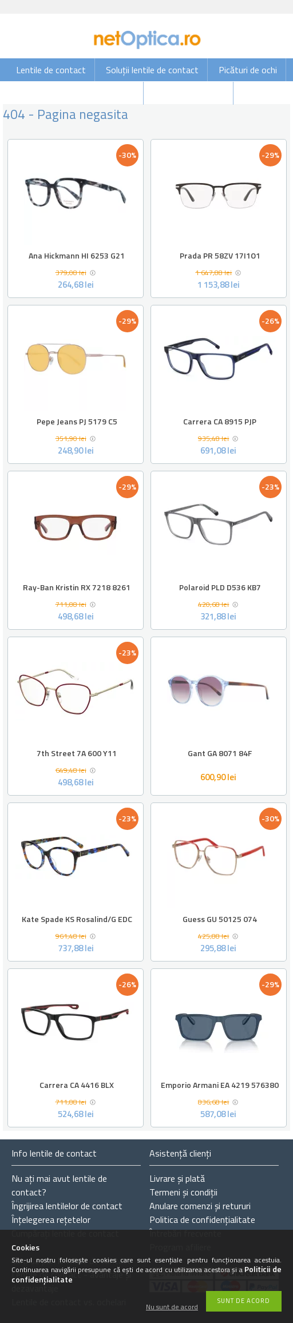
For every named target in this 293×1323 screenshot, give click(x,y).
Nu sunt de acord (172, 1307)
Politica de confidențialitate (202, 1219)
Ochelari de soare (101, 93)
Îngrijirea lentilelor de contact (66, 1206)
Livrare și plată (177, 1178)
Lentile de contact (51, 70)
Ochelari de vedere (189, 93)
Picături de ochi (248, 70)
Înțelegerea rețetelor (50, 1219)
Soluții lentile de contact (152, 70)
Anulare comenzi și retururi (200, 1206)
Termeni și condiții (183, 1192)
